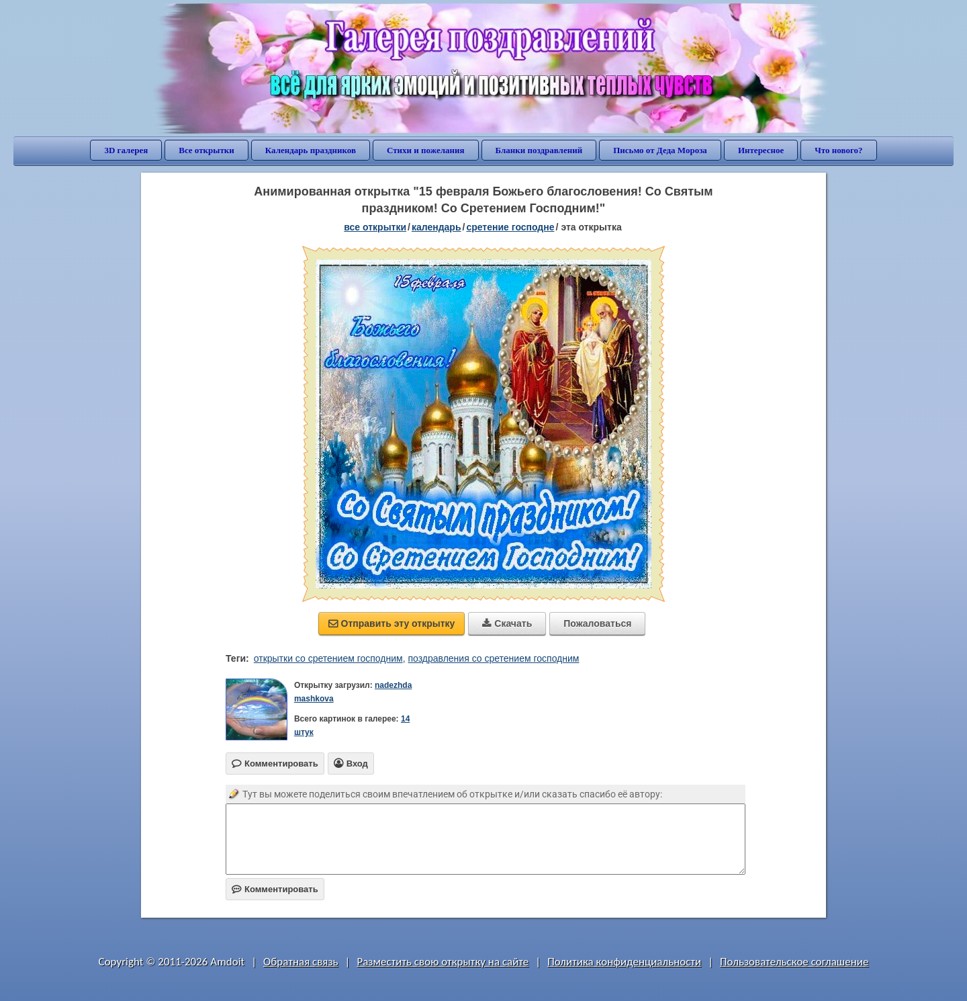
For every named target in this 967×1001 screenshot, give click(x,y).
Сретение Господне (510, 227)
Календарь (436, 227)
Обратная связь (300, 962)
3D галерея (126, 150)
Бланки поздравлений (539, 150)
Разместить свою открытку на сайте (442, 962)
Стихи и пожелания (426, 150)
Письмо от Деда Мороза (660, 150)
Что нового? (838, 150)
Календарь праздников (310, 150)
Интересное (761, 150)
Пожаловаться (597, 623)
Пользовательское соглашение (794, 962)
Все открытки (206, 150)
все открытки (375, 227)
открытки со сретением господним (328, 658)
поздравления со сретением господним (493, 658)
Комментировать (275, 889)
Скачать (507, 623)
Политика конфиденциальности (624, 962)
